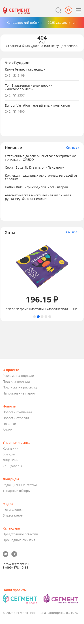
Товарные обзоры (16, 491)
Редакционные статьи (20, 485)
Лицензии (10, 460)
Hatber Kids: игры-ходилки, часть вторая (36, 187)
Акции (7, 429)
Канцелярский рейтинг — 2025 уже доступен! (42, 22)
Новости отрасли (16, 418)
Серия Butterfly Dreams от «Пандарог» (34, 167)
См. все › (72, 147)
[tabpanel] (42, 274)
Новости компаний (17, 412)
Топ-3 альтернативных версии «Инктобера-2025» (28, 87)
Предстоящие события (20, 534)
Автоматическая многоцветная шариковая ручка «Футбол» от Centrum (38, 197)
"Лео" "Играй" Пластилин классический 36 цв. (42, 309)
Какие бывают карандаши (25, 69)
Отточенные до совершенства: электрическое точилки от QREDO (41, 158)
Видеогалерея (13, 515)
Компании (11, 448)
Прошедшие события (19, 540)
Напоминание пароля (20, 393)
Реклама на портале (18, 375)
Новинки (9, 424)
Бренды (9, 454)
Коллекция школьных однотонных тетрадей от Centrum (41, 177)
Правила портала (16, 381)
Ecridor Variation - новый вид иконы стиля (37, 105)
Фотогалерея (13, 509)
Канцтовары (12, 466)
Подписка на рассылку (20, 387)
